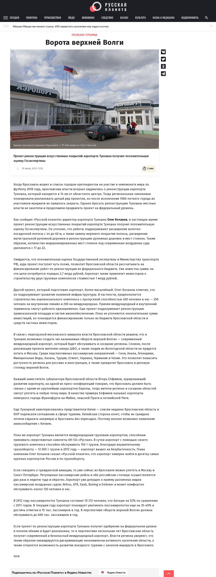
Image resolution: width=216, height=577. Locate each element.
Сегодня (14, 17)
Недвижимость (190, 17)
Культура (140, 17)
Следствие (107, 17)
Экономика (88, 17)
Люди (71, 17)
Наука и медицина (163, 17)
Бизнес (124, 17)
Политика (31, 17)
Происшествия (52, 17)
